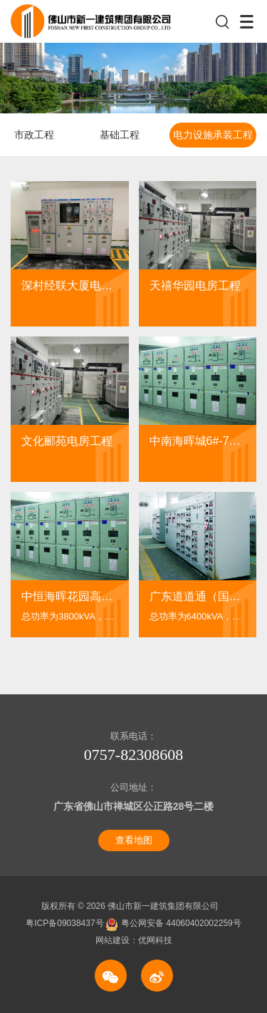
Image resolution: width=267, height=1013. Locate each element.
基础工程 (120, 134)
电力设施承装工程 (213, 134)
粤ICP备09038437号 (66, 923)
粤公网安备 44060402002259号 (173, 923)
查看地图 (133, 840)
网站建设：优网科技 (133, 940)
